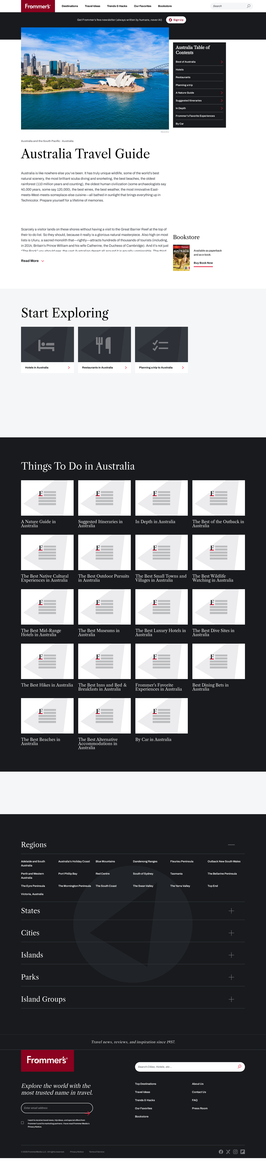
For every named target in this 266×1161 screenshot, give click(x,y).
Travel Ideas (92, 6)
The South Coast (106, 894)
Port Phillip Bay (67, 882)
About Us (198, 1092)
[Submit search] (250, 6)
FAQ (195, 1109)
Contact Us (199, 1100)
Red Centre (103, 882)
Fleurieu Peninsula (181, 870)
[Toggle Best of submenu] (222, 62)
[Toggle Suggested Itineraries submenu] (222, 100)
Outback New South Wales (224, 870)
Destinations (70, 6)
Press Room (200, 1117)
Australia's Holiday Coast (74, 870)
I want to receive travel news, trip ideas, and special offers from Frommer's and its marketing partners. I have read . (58, 1132)
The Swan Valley (143, 894)
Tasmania (176, 882)
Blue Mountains (105, 870)
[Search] (228, 6)
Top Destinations (145, 1092)
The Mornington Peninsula (74, 894)
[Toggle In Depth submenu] (222, 108)
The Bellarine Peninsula (222, 882)
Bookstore (165, 6)
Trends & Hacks (117, 6)
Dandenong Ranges (145, 870)
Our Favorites (142, 6)
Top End (213, 894)
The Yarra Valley (180, 894)
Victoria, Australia (32, 902)
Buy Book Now (203, 265)
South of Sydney (143, 882)
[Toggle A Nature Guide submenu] (222, 92)
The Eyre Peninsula (33, 894)
